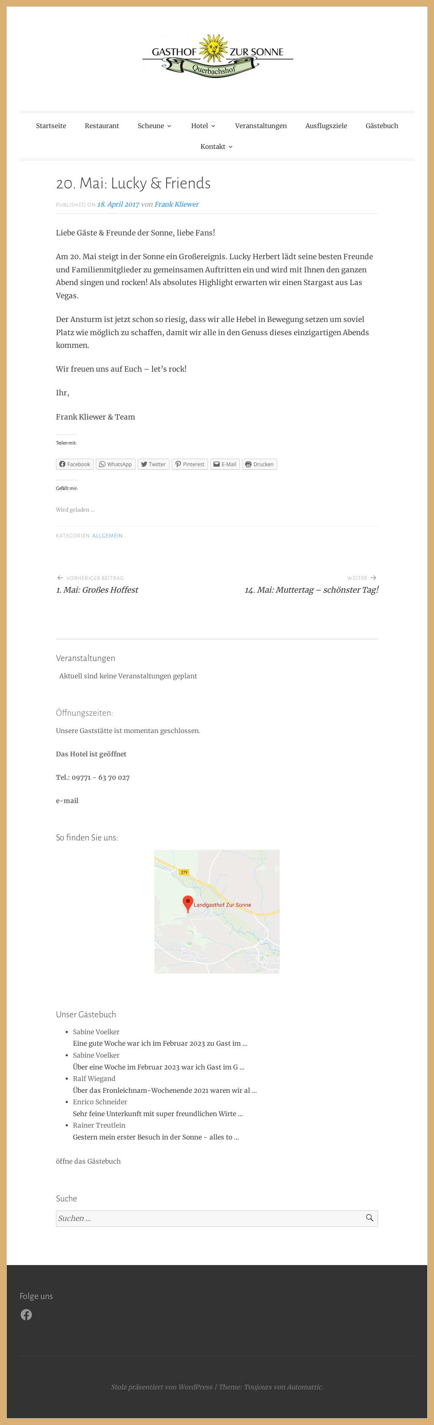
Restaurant (102, 126)
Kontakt (212, 147)
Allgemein (107, 536)
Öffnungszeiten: (84, 712)
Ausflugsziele (326, 126)
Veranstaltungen (261, 126)
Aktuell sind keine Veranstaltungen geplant (127, 676)
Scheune (151, 126)
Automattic (304, 1387)
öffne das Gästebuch (88, 1161)
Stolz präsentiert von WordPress (161, 1387)
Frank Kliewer (176, 204)
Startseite (51, 126)
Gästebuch (382, 126)
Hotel (199, 126)
